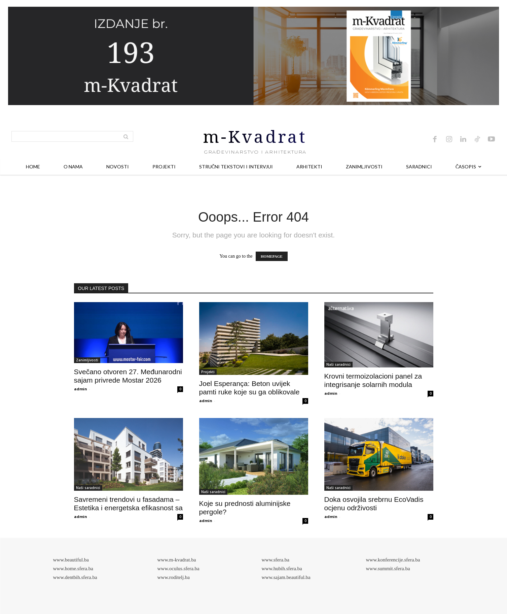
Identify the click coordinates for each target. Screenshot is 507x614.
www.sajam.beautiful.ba (286, 577)
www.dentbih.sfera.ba (75, 577)
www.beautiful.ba (71, 559)
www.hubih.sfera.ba (282, 568)
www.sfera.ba (275, 559)
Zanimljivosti (87, 360)
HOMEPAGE (272, 256)
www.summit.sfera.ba (388, 568)
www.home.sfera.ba (73, 568)
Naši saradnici (338, 364)
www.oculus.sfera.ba (178, 568)
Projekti (208, 371)
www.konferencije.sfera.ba (393, 559)
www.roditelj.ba (173, 577)
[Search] (125, 136)
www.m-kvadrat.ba (176, 559)
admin (80, 388)
